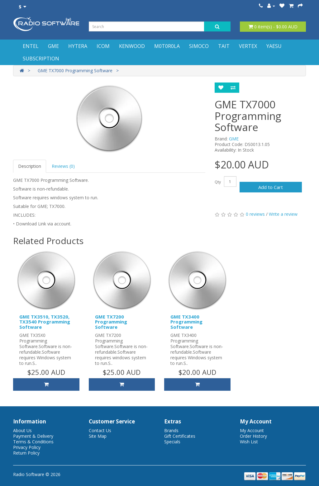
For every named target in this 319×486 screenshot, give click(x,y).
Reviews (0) (63, 166)
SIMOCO (199, 46)
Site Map (98, 436)
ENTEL (31, 46)
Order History (253, 436)
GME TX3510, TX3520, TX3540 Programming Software (44, 322)
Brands (171, 430)
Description (29, 166)
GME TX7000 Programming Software (75, 70)
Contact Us (100, 430)
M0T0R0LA (167, 46)
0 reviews (255, 214)
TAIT (224, 46)
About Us (22, 430)
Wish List (249, 442)
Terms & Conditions (33, 442)
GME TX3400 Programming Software (186, 322)
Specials (172, 442)
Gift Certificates (179, 436)
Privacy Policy (26, 447)
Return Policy (26, 453)
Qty (218, 182)
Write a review (283, 214)
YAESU (274, 46)
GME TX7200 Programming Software (111, 322)
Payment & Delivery (33, 436)
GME (53, 46)
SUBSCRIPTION (41, 58)
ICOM (103, 46)
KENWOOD (132, 46)
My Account (252, 430)
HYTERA (77, 46)
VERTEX (248, 46)
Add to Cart (270, 187)
